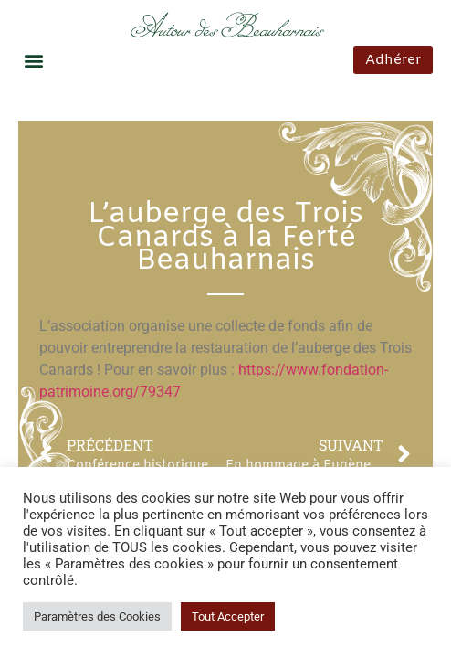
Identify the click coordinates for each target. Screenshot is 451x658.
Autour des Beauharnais (226, 28)
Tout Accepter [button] (228, 616)
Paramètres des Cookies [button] (97, 616)
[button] (33, 60)
